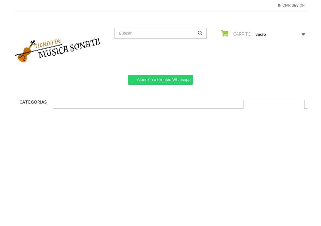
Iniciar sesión (291, 5)
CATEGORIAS (33, 102)
